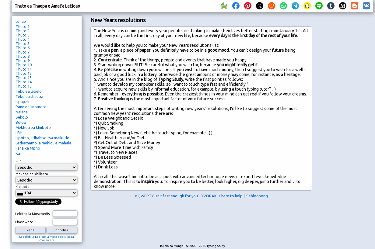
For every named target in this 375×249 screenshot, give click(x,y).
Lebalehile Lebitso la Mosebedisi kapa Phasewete (46, 238)
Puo (19, 161)
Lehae (21, 21)
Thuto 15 (24, 86)
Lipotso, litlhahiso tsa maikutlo (42, 138)
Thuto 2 (23, 31)
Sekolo (22, 117)
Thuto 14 (24, 82)
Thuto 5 (23, 43)
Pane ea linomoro (31, 107)
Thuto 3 (23, 35)
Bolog (21, 122)
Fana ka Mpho (28, 148)
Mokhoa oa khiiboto (32, 174)
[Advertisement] (344, 117)
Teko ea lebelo (29, 91)
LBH (19, 132)
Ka (18, 153)
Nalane (22, 112)
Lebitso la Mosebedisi (33, 214)
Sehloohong (257, 196)
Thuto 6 (23, 48)
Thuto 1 (23, 26)
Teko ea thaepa (29, 96)
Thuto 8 (23, 56)
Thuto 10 (24, 65)
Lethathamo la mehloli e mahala (43, 143)
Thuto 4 (23, 39)
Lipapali (22, 101)
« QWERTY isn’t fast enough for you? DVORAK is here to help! (189, 196)
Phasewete (24, 222)
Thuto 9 (23, 60)
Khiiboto (23, 186)
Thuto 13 (24, 77)
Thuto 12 (24, 73)
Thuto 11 (24, 69)
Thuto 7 (23, 52)
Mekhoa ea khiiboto (33, 127)
